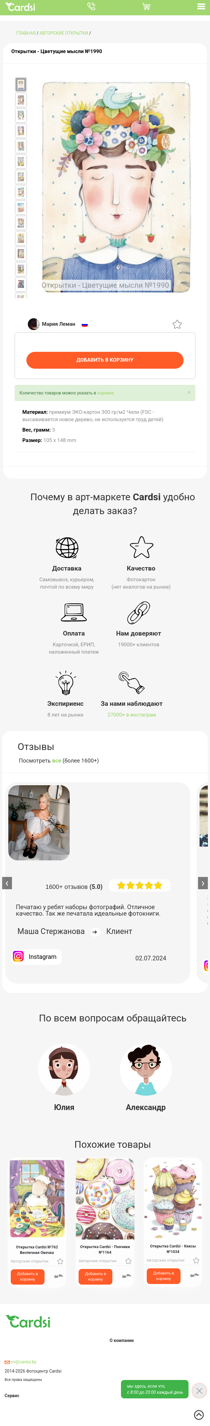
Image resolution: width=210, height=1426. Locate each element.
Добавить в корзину (27, 1276)
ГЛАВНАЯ (26, 33)
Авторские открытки (64, 33)
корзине (105, 392)
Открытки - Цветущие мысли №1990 (56, 51)
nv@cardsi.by (21, 1361)
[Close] (189, 392)
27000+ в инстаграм (131, 714)
